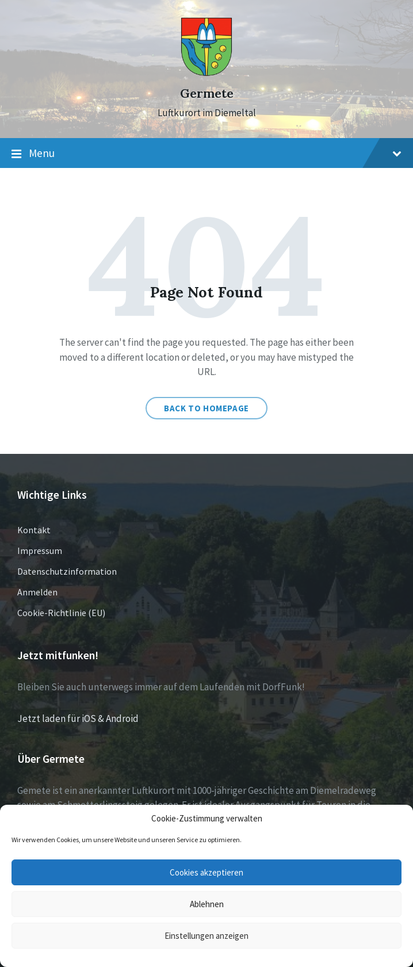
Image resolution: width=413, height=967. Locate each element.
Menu (206, 153)
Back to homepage (206, 408)
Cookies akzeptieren (206, 872)
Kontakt (34, 530)
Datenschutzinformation (67, 571)
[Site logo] (206, 73)
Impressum (39, 550)
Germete (207, 93)
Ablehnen (207, 904)
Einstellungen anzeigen (206, 935)
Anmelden (37, 592)
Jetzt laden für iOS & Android (78, 718)
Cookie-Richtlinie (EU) (61, 612)
